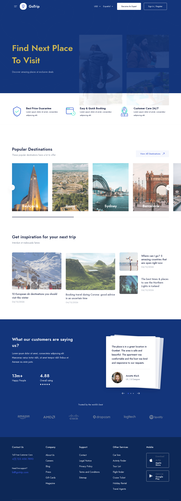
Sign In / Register (155, 6)
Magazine (50, 483)
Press (48, 472)
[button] (128, 393)
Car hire (116, 455)
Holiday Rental (120, 483)
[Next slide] (169, 191)
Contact (83, 455)
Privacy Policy (85, 466)
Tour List (117, 466)
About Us (50, 455)
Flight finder (118, 472)
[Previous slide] (12, 191)
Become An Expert (129, 6)
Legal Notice (85, 460)
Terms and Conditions (89, 472)
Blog (48, 466)
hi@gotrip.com (20, 472)
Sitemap (83, 477)
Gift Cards (51, 477)
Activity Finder (119, 460)
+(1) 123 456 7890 (23, 459)
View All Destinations (152, 156)
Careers (49, 460)
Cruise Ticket (119, 477)
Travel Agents (119, 489)
